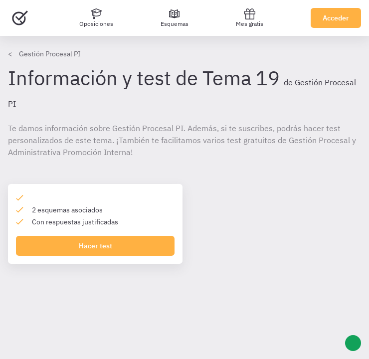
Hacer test (95, 245)
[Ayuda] (353, 343)
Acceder (336, 17)
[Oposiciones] (96, 18)
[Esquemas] (174, 18)
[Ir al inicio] (20, 18)
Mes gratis (249, 17)
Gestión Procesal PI (50, 53)
